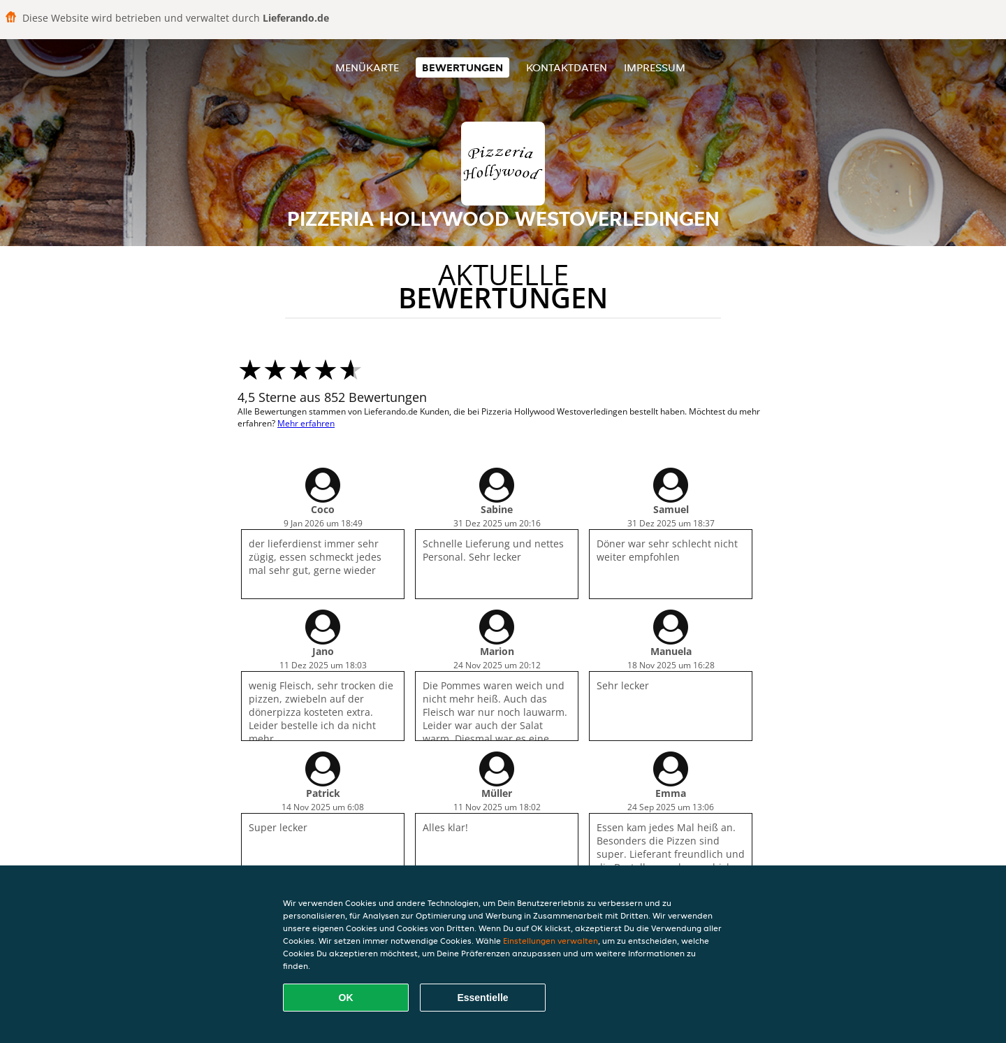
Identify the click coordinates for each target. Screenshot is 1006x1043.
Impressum (654, 67)
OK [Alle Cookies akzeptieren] (346, 997)
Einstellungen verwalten (550, 940)
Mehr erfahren (306, 423)
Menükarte (367, 67)
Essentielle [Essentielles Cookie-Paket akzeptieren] (482, 997)
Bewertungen (462, 67)
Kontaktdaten (566, 67)
